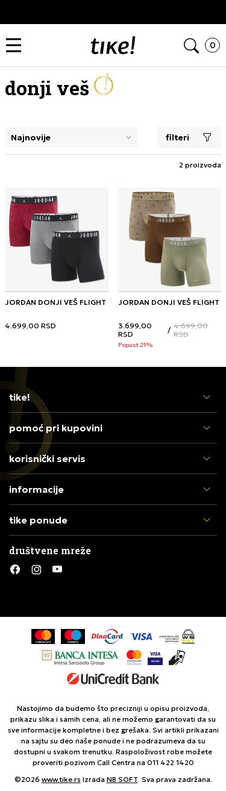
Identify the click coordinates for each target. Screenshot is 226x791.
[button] (16, 45)
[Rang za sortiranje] (71, 137)
